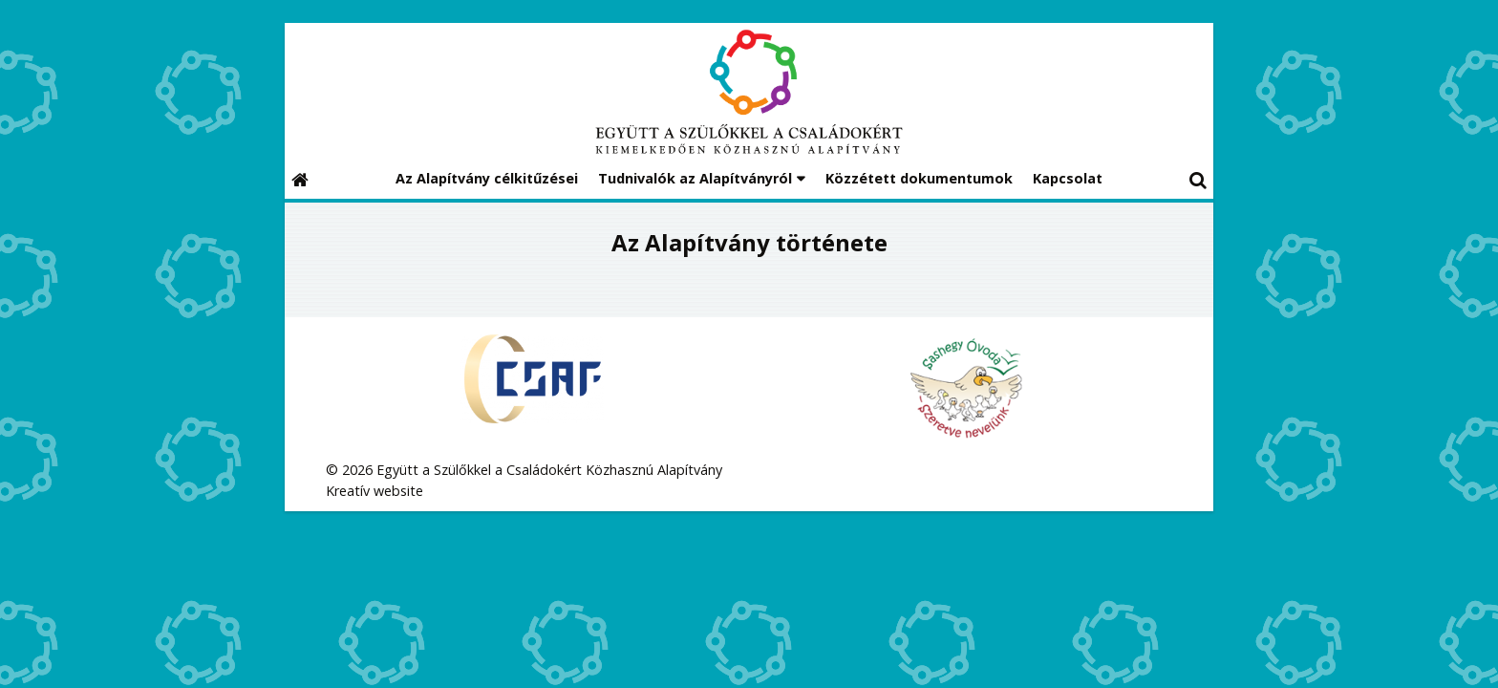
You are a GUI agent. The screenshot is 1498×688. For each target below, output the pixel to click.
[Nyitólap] (749, 92)
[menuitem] (486, 180)
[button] (1198, 180)
